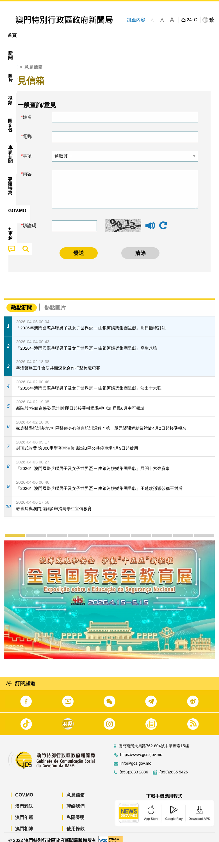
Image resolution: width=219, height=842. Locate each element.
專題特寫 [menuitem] (150, 35)
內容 (27, 167)
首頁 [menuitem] (12, 35)
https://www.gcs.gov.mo (141, 748)
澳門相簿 (24, 822)
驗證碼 (29, 219)
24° (192, 20)
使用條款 (76, 822)
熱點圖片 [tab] (55, 301)
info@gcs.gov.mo (135, 757)
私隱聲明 (76, 811)
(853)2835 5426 (173, 766)
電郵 (27, 130)
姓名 (27, 110)
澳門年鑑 (24, 811)
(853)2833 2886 (134, 766)
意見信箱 (76, 788)
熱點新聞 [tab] (21, 301)
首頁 (12, 60)
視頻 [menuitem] (72, 35)
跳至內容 (136, 19)
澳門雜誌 (24, 800)
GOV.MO (24, 788)
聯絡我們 (76, 800)
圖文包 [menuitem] (95, 35)
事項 (27, 149)
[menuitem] (31, 35)
